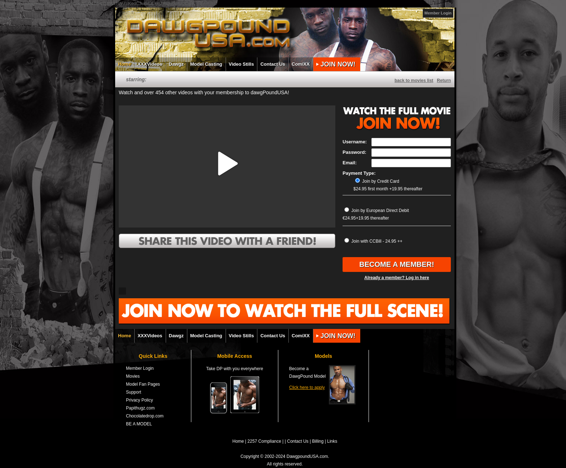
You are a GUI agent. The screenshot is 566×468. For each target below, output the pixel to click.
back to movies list (414, 80)
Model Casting (206, 64)
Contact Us (272, 64)
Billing (317, 441)
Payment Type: (359, 173)
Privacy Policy (139, 400)
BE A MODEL (139, 423)
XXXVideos (150, 64)
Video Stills (241, 64)
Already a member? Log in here (396, 277)
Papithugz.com (140, 408)
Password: (354, 152)
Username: (355, 141)
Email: (350, 162)
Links (332, 441)
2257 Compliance (264, 441)
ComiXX (301, 64)
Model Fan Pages (143, 384)
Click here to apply (307, 387)
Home (124, 64)
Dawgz (176, 64)
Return (444, 80)
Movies (133, 376)
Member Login (438, 13)
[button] (227, 163)
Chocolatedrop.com (145, 416)
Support (133, 392)
